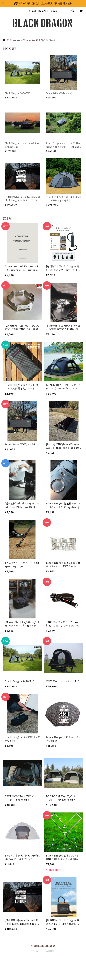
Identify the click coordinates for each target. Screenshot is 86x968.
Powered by (43, 951)
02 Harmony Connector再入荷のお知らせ (29, 40)
